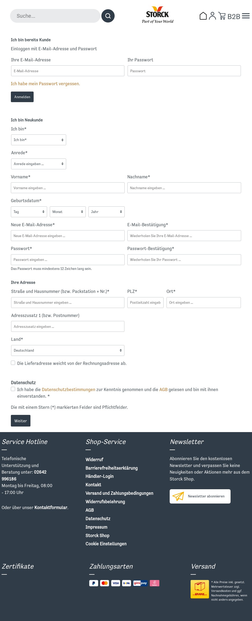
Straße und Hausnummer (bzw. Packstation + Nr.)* (60, 291)
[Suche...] (55, 16)
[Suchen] (108, 16)
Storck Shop (97, 535)
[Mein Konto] (212, 16)
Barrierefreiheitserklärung (112, 468)
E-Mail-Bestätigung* (147, 225)
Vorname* (20, 177)
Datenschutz (98, 519)
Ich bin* (18, 129)
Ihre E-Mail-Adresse (31, 60)
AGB (163, 389)
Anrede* (19, 153)
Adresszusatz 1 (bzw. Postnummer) (45, 315)
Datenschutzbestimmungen (68, 389)
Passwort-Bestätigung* (150, 248)
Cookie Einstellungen (106, 544)
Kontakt (93, 485)
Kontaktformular (50, 507)
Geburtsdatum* (26, 200)
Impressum (96, 527)
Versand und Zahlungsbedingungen (119, 493)
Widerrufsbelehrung (105, 502)
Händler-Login (100, 476)
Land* (17, 339)
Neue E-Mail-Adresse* (33, 225)
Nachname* (138, 177)
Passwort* (21, 248)
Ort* (171, 291)
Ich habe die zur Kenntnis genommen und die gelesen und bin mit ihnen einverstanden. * (117, 393)
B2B (233, 16)
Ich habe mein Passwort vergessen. (45, 84)
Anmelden (22, 96)
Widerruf (94, 460)
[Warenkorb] (221, 16)
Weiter (20, 420)
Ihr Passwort (140, 60)
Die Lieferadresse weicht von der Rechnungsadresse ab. (72, 363)
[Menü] (245, 16)
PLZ (132, 291)
